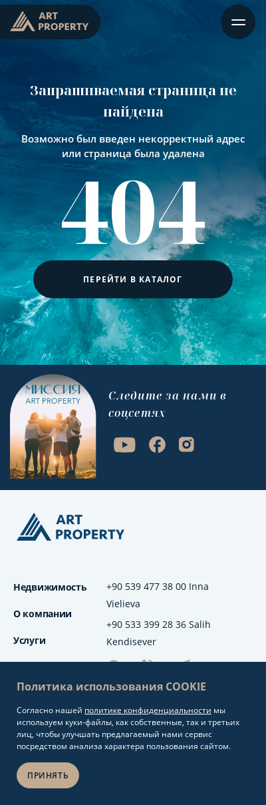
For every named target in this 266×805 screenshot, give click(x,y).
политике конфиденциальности (147, 710)
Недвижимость (50, 587)
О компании (42, 613)
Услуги (29, 640)
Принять (47, 775)
